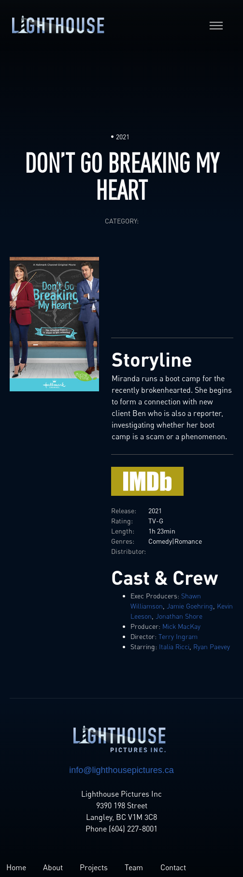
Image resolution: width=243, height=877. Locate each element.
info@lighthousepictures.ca (121, 770)
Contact (173, 867)
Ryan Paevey (211, 646)
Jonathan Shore (179, 616)
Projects (94, 867)
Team (134, 867)
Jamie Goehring (190, 606)
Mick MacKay (181, 626)
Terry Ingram (178, 636)
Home (16, 867)
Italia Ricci (174, 646)
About (53, 867)
